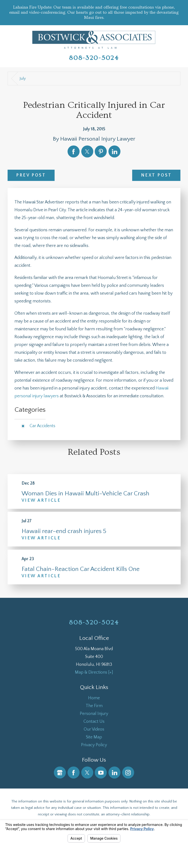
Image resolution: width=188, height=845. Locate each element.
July (23, 78)
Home (94, 698)
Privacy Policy (94, 745)
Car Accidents (42, 425)
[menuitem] (94, 698)
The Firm (94, 705)
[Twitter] (87, 772)
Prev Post (31, 175)
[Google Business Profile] (60, 772)
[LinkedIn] (114, 772)
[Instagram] (128, 772)
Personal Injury (94, 713)
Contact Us (94, 721)
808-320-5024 (94, 58)
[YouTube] (101, 772)
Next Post (156, 175)
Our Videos (94, 729)
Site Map (94, 737)
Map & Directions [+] (94, 672)
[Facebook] (74, 772)
